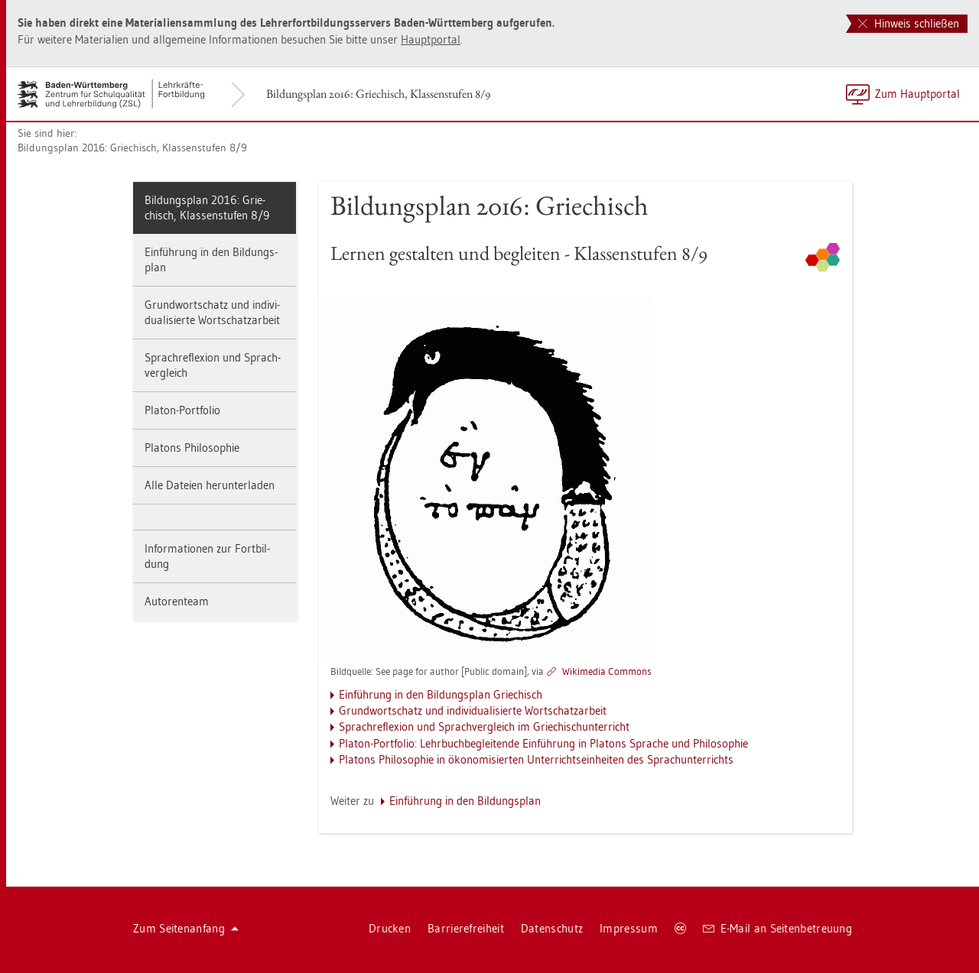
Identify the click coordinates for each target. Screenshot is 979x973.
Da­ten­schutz (552, 928)
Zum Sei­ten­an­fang (186, 928)
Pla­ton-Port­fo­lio (182, 410)
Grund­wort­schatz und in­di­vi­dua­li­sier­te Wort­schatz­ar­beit (212, 312)
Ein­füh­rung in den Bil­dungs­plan (211, 259)
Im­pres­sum (629, 928)
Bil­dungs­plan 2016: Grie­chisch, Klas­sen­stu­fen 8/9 (378, 93)
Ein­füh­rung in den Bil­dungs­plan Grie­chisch (440, 694)
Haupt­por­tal (430, 39)
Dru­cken (390, 928)
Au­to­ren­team (177, 601)
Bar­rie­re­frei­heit (466, 928)
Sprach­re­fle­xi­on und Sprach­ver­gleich (213, 365)
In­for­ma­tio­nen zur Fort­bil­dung (207, 556)
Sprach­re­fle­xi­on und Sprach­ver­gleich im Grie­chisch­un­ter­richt (484, 726)
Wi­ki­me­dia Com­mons (607, 671)
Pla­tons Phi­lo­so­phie (192, 447)
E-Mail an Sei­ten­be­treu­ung (777, 928)
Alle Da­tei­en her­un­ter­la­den (210, 485)
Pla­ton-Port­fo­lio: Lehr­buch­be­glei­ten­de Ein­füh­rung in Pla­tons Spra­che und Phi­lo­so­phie (543, 743)
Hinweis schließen (908, 23)
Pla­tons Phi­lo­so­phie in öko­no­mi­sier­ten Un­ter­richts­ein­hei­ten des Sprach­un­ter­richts (536, 759)
